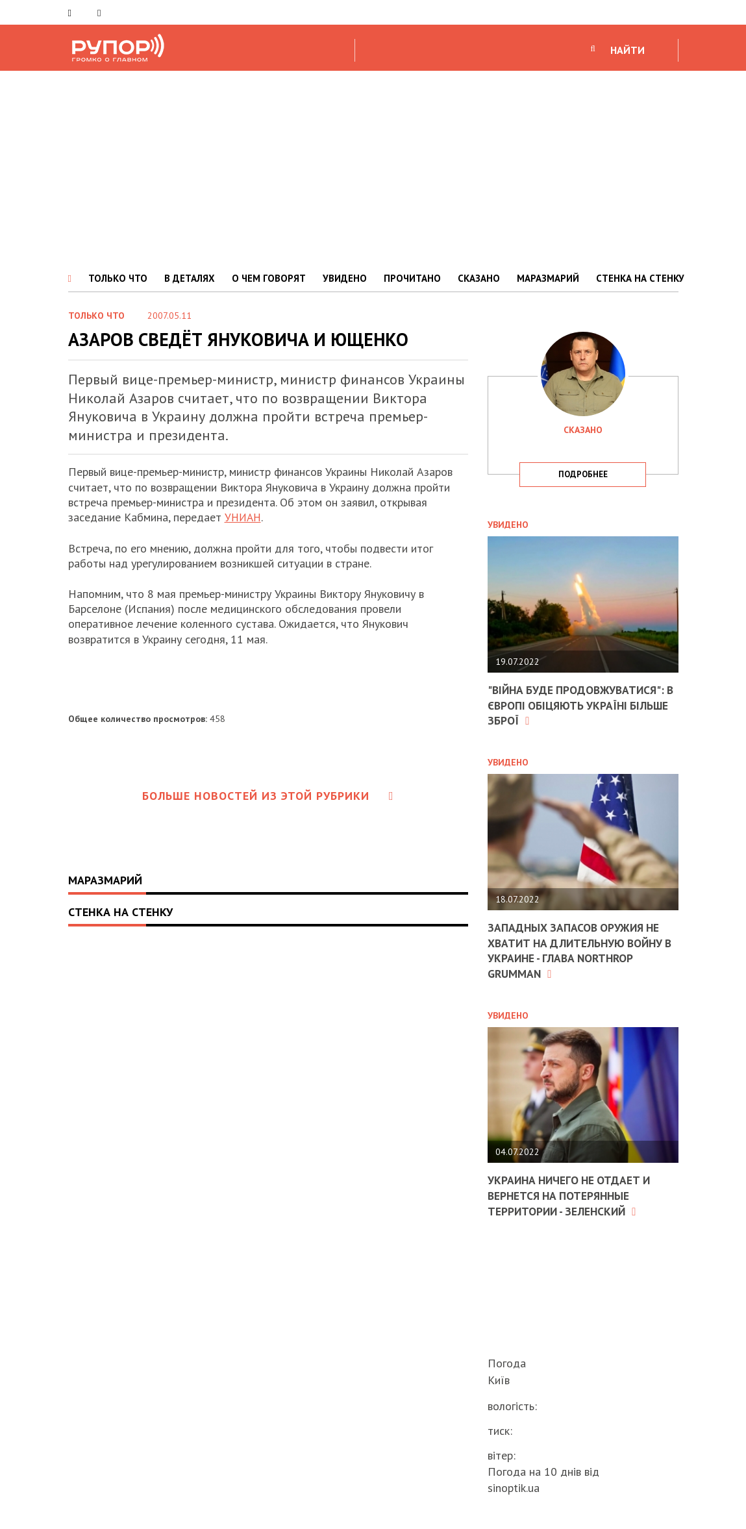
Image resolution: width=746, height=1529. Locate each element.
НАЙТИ (627, 50)
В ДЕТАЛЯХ (189, 278)
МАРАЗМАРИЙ (548, 278)
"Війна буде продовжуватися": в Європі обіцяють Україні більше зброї (579, 705)
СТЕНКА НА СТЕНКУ (640, 278)
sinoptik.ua (514, 1487)
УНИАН (244, 517)
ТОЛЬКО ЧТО (117, 278)
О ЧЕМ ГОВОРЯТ (269, 278)
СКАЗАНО (479, 278)
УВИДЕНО (345, 278)
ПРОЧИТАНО (412, 278)
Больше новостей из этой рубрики (268, 795)
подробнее (583, 474)
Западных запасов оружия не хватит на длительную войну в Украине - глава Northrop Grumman (578, 949)
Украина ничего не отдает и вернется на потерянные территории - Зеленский (572, 1194)
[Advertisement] (373, 168)
